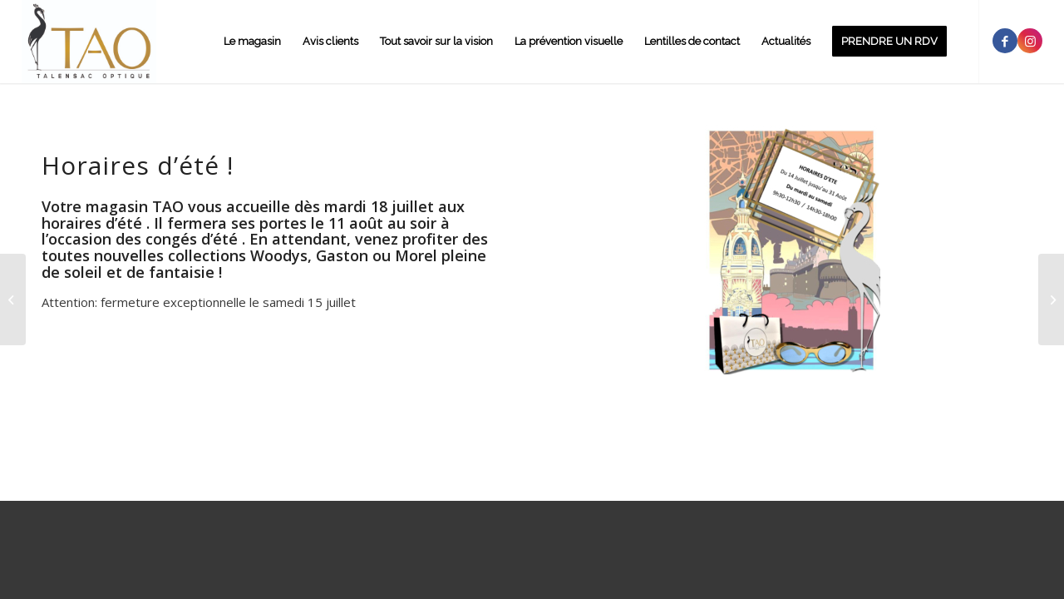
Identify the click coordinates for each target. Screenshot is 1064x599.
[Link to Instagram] (1029, 40)
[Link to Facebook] (1005, 40)
